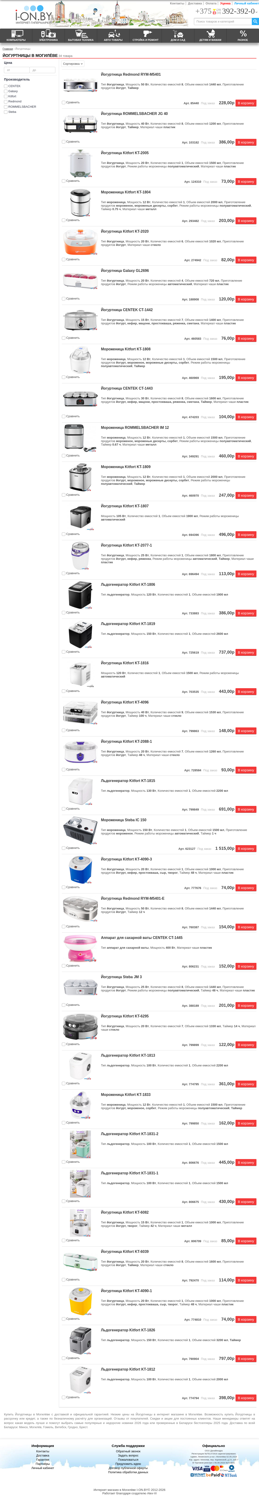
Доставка (195, 3)
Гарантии (42, 1459)
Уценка (225, 3)
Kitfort (12, 96)
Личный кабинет (246, 3)
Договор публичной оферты (128, 1468)
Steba (12, 112)
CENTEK (14, 86)
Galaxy (13, 91)
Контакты (177, 3)
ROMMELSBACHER (22, 106)
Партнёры (43, 1464)
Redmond (14, 101)
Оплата (211, 3)
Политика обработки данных (128, 1472)
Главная (8, 48)
